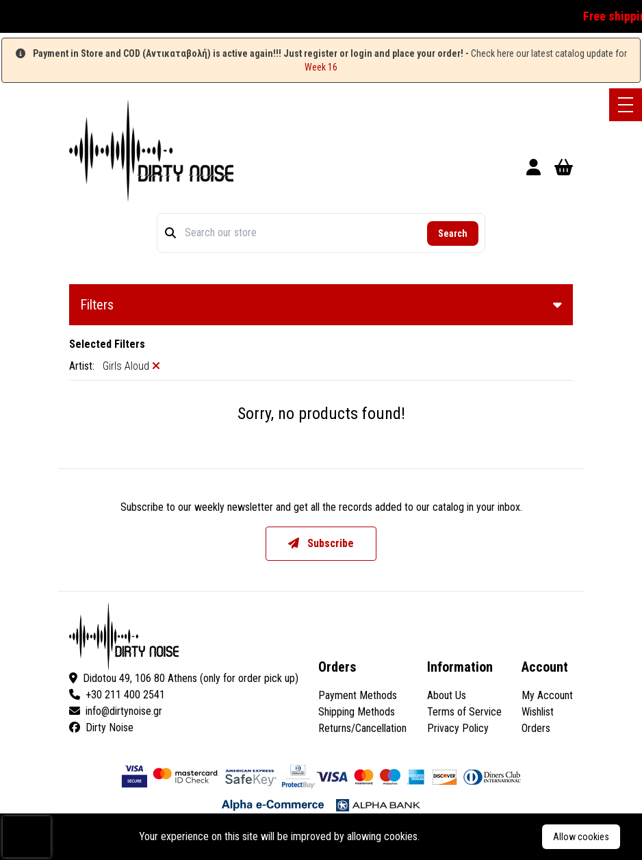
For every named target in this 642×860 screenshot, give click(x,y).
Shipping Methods (356, 711)
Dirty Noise (101, 727)
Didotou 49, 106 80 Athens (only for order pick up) (183, 678)
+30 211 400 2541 (117, 694)
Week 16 (321, 67)
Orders (536, 728)
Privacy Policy (458, 728)
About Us (446, 695)
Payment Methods (357, 695)
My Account (547, 695)
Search (452, 233)
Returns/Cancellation (362, 728)
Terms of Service (464, 711)
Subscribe (321, 543)
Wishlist (538, 711)
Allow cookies (581, 836)
